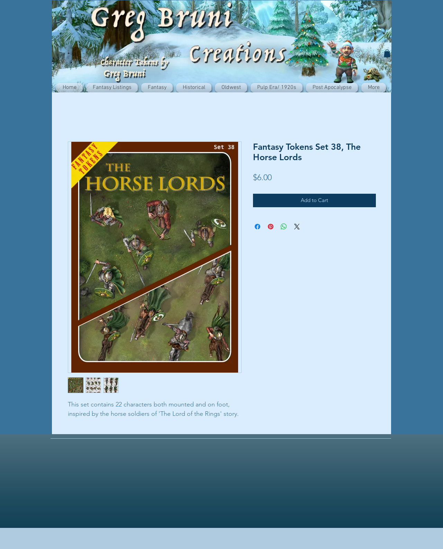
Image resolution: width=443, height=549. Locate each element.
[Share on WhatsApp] (284, 226)
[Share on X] (297, 226)
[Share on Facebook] (257, 226)
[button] (387, 53)
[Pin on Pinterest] (270, 226)
